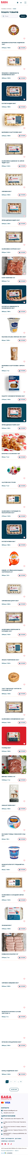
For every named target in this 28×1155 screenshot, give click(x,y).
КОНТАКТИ (11, 1141)
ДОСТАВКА (18, 1138)
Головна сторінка (6, 8)
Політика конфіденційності (7, 1150)
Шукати (23, 16)
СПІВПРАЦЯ (4, 1141)
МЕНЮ (3, 1138)
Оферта (16, 1150)
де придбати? (9, 1138)
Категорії (14, 1089)
